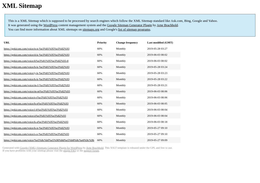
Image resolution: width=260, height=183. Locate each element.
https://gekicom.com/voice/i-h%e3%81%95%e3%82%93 (36, 109)
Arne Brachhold (167, 25)
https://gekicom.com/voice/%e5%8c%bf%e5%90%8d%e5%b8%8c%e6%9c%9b (49, 140)
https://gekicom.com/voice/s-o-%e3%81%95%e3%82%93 (36, 133)
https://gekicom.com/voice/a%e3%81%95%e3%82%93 (35, 115)
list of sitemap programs (134, 29)
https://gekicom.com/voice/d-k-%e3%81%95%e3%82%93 (36, 54)
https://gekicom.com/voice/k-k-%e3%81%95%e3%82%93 (36, 79)
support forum (91, 150)
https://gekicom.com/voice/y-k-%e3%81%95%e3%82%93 (36, 72)
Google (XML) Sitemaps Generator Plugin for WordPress (51, 147)
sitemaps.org (91, 29)
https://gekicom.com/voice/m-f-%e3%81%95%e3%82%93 (37, 85)
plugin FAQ (69, 150)
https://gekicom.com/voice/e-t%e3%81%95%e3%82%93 (36, 97)
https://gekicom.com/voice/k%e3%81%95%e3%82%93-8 (36, 60)
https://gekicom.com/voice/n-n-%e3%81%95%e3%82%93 (36, 48)
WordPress (50, 25)
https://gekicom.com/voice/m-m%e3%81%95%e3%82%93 (37, 91)
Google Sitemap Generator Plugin (129, 25)
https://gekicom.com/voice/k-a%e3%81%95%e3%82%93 (36, 121)
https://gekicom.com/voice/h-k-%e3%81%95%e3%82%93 (36, 66)
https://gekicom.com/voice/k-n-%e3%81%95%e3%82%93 (36, 127)
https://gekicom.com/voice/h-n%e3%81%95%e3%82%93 (36, 103)
